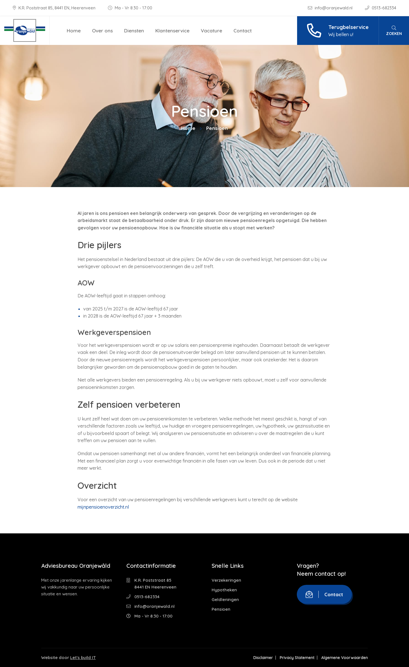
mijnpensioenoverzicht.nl (103, 507)
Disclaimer (263, 657)
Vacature (211, 31)
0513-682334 (380, 8)
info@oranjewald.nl (331, 8)
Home (74, 31)
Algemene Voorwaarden (344, 657)
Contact (242, 31)
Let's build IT (83, 657)
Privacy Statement (297, 657)
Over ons (102, 31)
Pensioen (221, 609)
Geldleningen (225, 599)
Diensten (134, 31)
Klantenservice (172, 31)
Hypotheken (224, 590)
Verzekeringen (226, 580)
